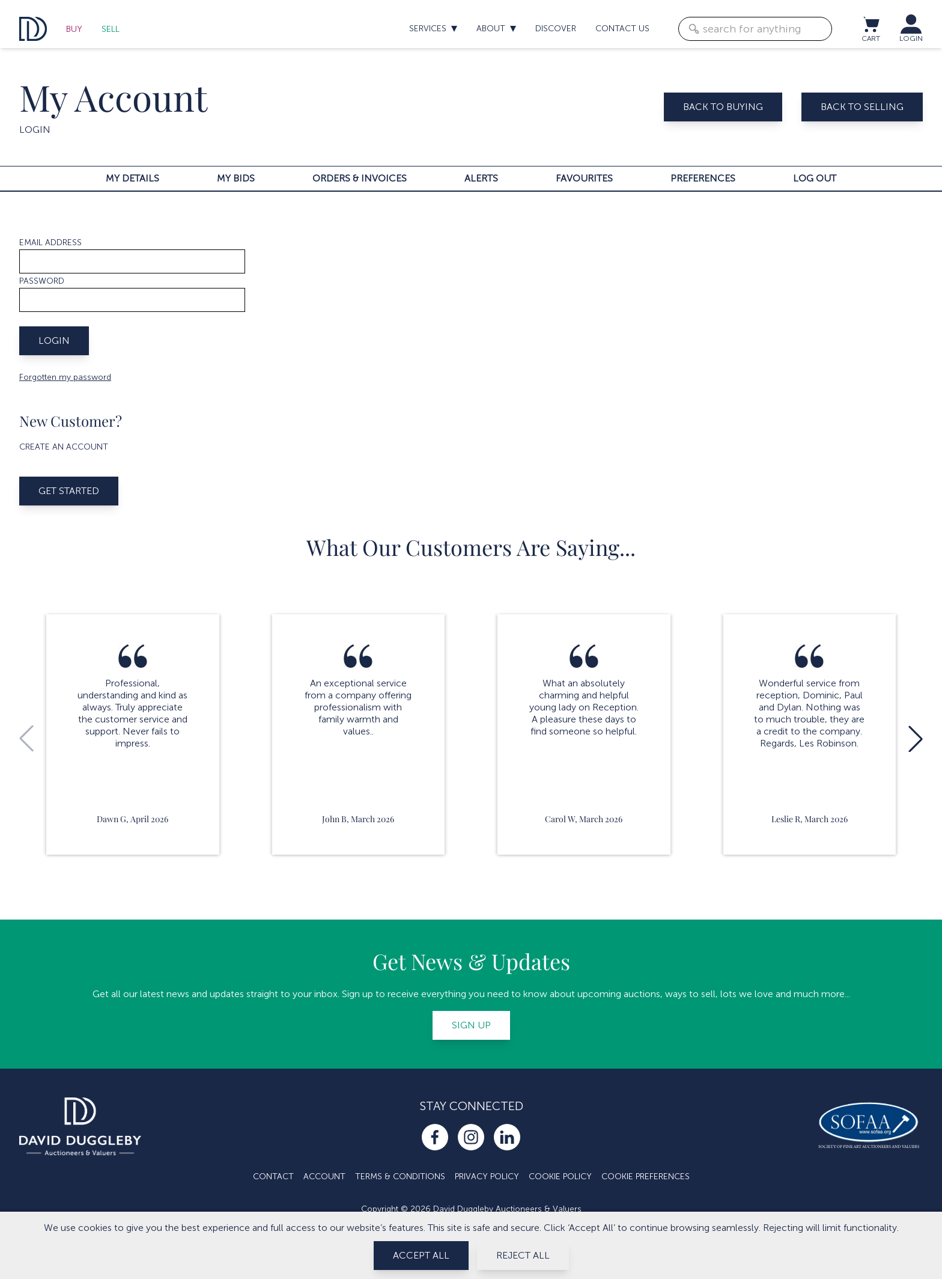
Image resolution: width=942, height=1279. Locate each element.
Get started (68, 491)
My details (132, 178)
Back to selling (862, 107)
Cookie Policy (560, 1176)
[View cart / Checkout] (870, 24)
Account (324, 1176)
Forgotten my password (65, 377)
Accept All (421, 1255)
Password (41, 280)
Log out (814, 178)
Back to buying (723, 107)
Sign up (471, 1025)
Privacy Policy (487, 1176)
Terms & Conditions (400, 1176)
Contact (273, 1176)
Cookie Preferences (645, 1176)
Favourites (584, 178)
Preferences (702, 178)
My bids (236, 178)
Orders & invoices (359, 178)
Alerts (481, 178)
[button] (915, 738)
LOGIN (911, 38)
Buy (74, 29)
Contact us (622, 28)
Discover (555, 28)
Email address (50, 242)
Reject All (523, 1255)
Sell (111, 29)
